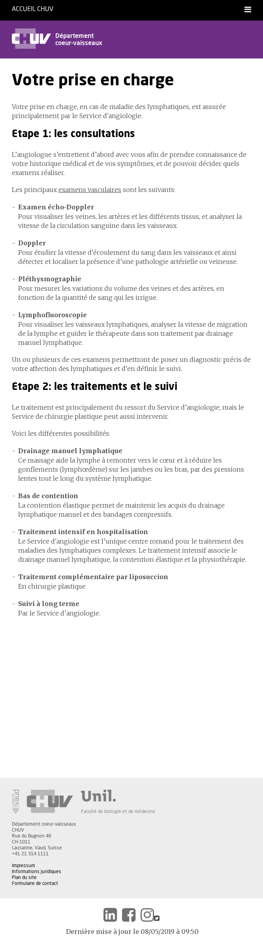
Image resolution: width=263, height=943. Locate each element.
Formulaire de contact (35, 883)
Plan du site (24, 877)
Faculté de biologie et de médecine (118, 811)
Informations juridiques (36, 871)
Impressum (23, 865)
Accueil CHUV (32, 9)
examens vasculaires (89, 190)
